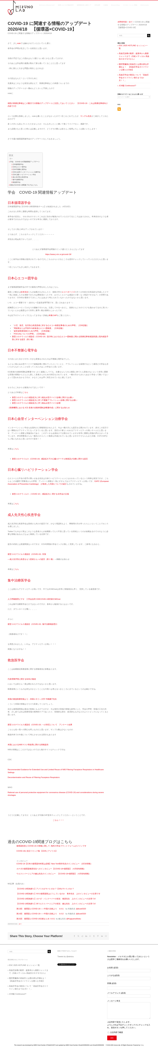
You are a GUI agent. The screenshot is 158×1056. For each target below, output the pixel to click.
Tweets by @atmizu (65, 956)
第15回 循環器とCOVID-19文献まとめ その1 (35, 919)
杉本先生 (24, 292)
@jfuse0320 (81, 909)
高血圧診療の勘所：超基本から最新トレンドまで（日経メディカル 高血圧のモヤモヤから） (134, 56)
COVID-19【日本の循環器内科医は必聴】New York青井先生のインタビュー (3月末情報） (54, 864)
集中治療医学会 (18, 179)
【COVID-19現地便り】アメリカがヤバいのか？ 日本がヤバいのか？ (45, 889)
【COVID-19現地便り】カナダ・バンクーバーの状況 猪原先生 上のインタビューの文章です (56, 899)
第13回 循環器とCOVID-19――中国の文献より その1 (41, 909)
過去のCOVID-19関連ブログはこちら (24, 185)
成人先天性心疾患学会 (20, 177)
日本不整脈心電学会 (20, 169)
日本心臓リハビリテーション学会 (24, 174)
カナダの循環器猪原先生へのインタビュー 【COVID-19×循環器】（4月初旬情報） (51, 869)
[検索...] (132, 35)
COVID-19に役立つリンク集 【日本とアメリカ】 (36, 851)
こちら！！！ (58, 820)
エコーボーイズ (68, 292)
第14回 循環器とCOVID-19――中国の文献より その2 (41, 914)
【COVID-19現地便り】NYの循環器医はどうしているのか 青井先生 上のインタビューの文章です (58, 894)
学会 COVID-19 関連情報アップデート (25, 162)
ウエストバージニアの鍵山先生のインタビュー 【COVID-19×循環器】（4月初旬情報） (53, 874)
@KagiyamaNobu (73, 919)
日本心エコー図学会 (20, 167)
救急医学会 (16, 182)
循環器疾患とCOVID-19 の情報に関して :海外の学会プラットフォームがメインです (51, 846)
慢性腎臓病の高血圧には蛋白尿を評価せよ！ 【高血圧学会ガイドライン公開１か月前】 (134, 67)
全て (20, 924)
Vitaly (142, 1045)
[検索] (148, 35)
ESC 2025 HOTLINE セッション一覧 (24, 965)
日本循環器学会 (18, 164)
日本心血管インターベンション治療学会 (26, 172)
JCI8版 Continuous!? (127, 86)
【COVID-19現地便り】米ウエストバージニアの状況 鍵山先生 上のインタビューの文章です (56, 904)
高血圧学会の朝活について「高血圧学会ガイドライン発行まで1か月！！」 (134, 78)
